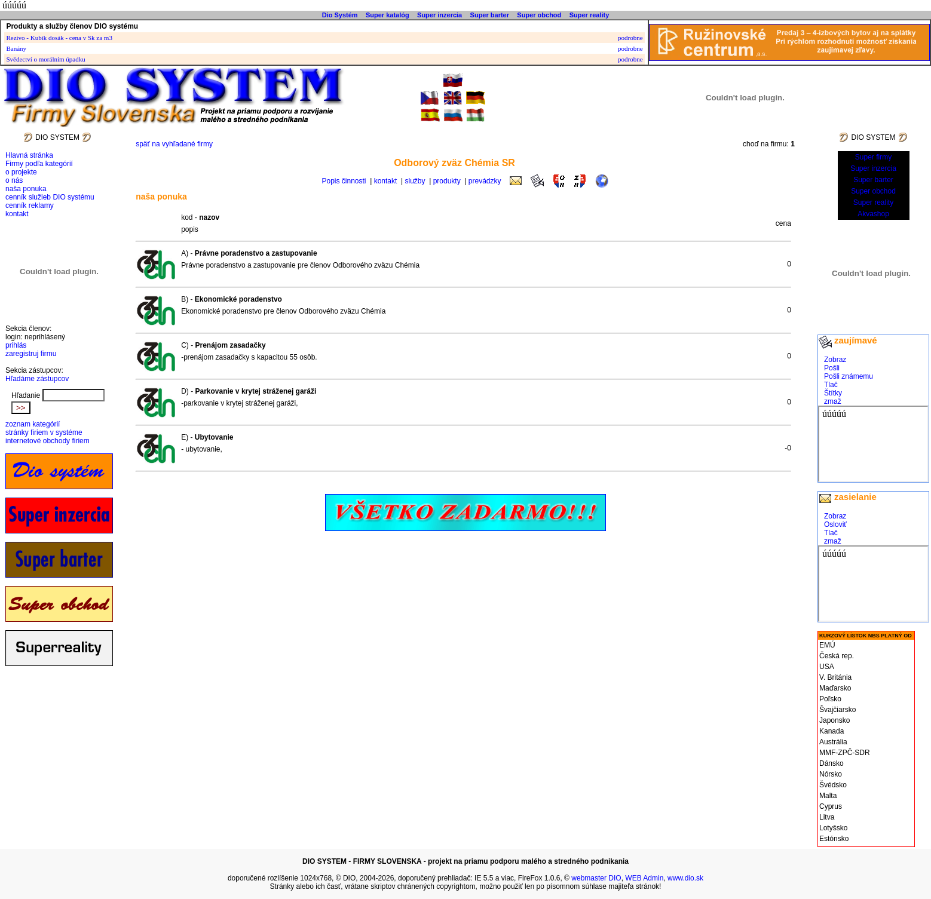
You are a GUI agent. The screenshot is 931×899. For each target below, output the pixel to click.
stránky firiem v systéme (43, 432)
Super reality (589, 15)
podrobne (630, 37)
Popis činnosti (344, 181)
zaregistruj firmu (30, 353)
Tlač (831, 385)
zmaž (832, 401)
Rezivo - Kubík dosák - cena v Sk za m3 (59, 37)
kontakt (17, 214)
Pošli (832, 368)
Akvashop (873, 214)
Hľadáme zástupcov (37, 379)
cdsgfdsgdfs (873, 444)
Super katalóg (387, 15)
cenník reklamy (29, 205)
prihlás (15, 345)
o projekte (21, 172)
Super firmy (873, 157)
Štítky (833, 393)
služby (415, 181)
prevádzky (484, 181)
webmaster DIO (596, 878)
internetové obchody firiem (47, 441)
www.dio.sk (685, 878)
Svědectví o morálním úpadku (45, 59)
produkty (447, 181)
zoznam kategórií (32, 424)
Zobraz (835, 359)
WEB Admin (644, 878)
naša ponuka (26, 189)
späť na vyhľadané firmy (174, 144)
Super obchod (539, 15)
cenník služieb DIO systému (49, 197)
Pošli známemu (848, 376)
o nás (14, 180)
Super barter (489, 15)
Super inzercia (439, 15)
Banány (16, 48)
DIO (349, 878)
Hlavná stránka (29, 155)
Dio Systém (340, 15)
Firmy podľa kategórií (39, 163)
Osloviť (835, 524)
